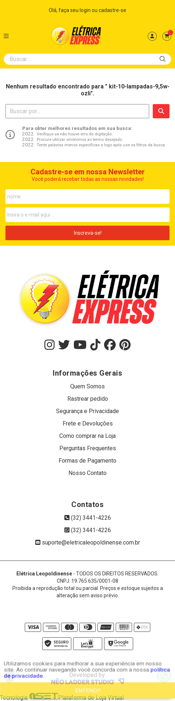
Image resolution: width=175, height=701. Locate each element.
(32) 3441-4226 (87, 517)
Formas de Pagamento (87, 460)
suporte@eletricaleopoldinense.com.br (87, 542)
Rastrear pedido (87, 398)
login (86, 10)
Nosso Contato (87, 473)
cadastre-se (112, 10)
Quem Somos (87, 386)
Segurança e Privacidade (87, 411)
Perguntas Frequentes (87, 448)
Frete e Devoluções (88, 423)
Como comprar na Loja (87, 435)
